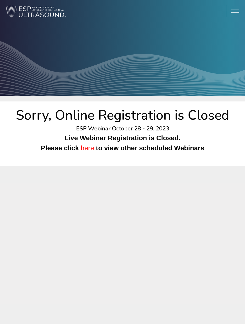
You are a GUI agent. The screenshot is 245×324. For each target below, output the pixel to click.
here (87, 148)
